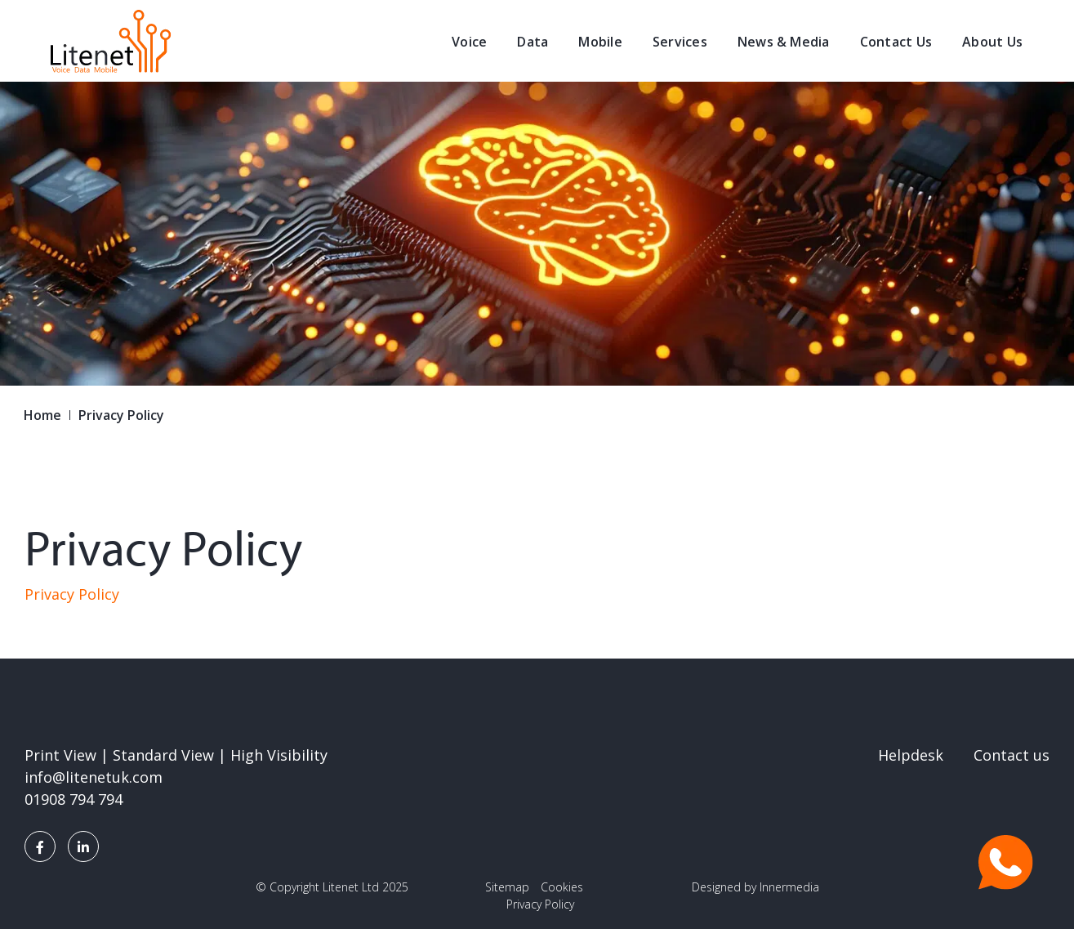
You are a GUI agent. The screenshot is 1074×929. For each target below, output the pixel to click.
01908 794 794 (74, 799)
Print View (60, 755)
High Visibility (279, 755)
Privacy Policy (72, 594)
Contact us (1011, 755)
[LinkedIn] (83, 846)
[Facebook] (40, 846)
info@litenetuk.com (94, 777)
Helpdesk (910, 755)
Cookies (562, 887)
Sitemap (507, 887)
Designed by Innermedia (755, 887)
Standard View (163, 755)
